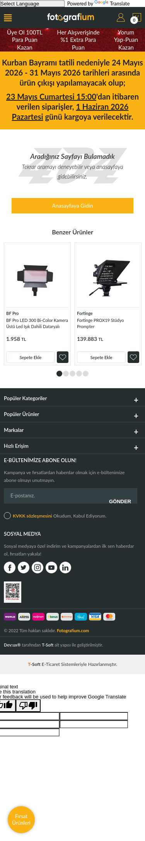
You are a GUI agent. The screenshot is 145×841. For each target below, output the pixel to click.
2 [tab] (66, 374)
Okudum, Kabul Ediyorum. (55, 515)
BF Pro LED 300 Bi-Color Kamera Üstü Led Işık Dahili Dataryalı (37, 323)
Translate (112, 3)
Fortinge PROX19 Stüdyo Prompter (100, 323)
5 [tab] (86, 374)
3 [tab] (72, 374)
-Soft (35, 664)
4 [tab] (79, 374)
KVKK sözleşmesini (32, 516)
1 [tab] (59, 374)
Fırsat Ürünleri (21, 819)
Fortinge (85, 313)
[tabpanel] (37, 304)
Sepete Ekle (31, 357)
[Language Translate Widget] (32, 3)
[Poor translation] (28, 705)
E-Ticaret (51, 664)
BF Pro (12, 313)
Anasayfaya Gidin (72, 205)
